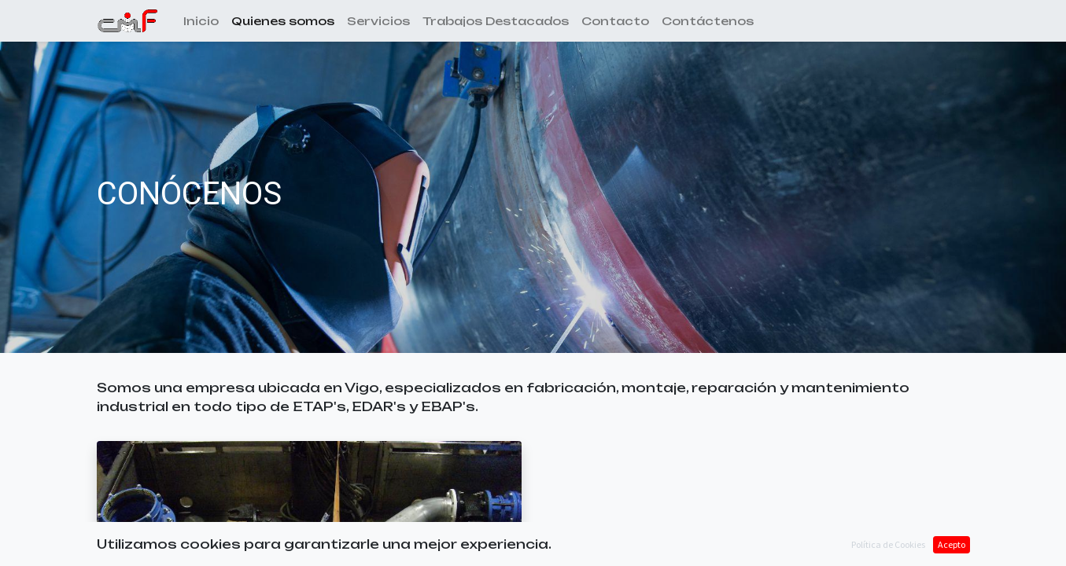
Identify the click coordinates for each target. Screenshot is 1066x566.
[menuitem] (201, 20)
